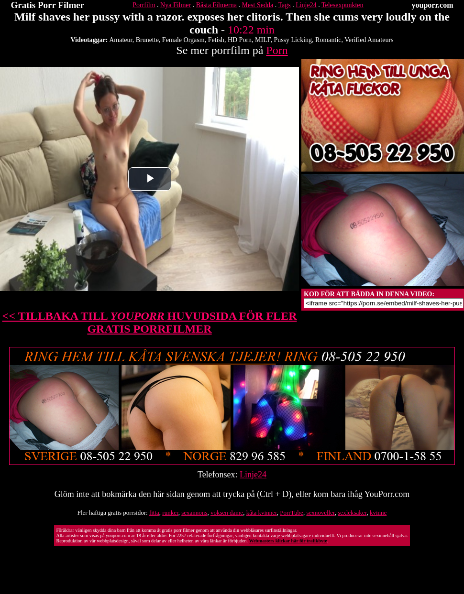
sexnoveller (320, 512)
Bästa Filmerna (216, 5)
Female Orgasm (183, 39)
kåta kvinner (261, 512)
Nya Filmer (175, 5)
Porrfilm (144, 5)
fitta (154, 512)
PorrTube (291, 512)
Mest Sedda (257, 5)
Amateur (120, 39)
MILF (262, 39)
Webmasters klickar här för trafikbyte (288, 540)
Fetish (216, 39)
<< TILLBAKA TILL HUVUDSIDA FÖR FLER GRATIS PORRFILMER (149, 322)
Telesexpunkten (342, 5)
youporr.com (432, 5)
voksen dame (226, 512)
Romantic (328, 39)
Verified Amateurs (368, 39)
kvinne (378, 512)
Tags (284, 5)
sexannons (194, 512)
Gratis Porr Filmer (48, 5)
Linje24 (306, 5)
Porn (276, 50)
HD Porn (240, 39)
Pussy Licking (293, 39)
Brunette (147, 39)
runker (170, 512)
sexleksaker (352, 512)
